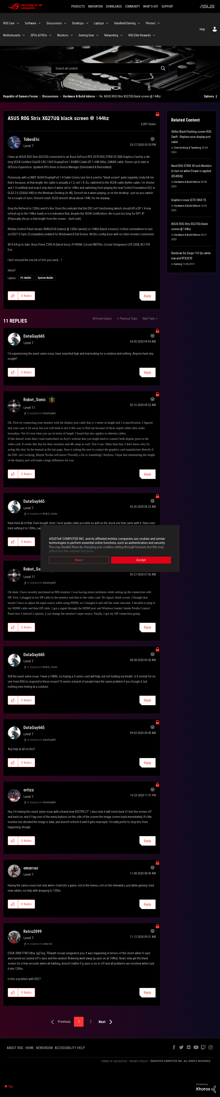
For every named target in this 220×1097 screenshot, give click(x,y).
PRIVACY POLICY (138, 1061)
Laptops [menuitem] (99, 23)
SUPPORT (167, 6)
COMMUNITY (132, 6)
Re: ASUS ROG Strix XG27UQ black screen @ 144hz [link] (130, 96)
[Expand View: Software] (39, 23)
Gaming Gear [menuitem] (86, 35)
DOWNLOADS (114, 6)
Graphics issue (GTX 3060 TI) (188, 200)
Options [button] (209, 96)
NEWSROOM (44, 1048)
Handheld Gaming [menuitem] (125, 23)
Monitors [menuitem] (62, 35)
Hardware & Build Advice (79, 96)
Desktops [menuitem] (78, 23)
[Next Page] (106, 1022)
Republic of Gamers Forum (20, 96)
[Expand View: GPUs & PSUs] (50, 35)
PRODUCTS (78, 6)
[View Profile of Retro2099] (32, 931)
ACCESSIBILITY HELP (70, 1048)
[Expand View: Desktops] (87, 23)
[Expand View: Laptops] (107, 23)
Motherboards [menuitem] (11, 35)
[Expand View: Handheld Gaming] (139, 23)
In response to (41, 413)
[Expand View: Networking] (121, 35)
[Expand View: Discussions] (65, 23)
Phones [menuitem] (150, 23)
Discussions (50, 96)
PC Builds (25, 277)
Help (202, 29)
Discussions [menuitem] (54, 23)
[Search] (110, 68)
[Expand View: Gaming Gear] (97, 35)
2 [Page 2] (91, 1022)
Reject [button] (79, 560)
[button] (13, 295)
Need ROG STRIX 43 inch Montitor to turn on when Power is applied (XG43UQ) (191, 171)
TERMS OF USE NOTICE (114, 1061)
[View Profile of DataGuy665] (34, 336)
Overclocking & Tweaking (187, 147)
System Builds (45, 277)
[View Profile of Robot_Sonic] (34, 399)
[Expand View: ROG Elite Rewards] (154, 35)
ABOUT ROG (15, 1048)
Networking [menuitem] (111, 35)
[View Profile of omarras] (30, 868)
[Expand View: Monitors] (71, 35)
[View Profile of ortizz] (28, 789)
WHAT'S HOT (150, 6)
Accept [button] (141, 560)
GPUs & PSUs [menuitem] (39, 35)
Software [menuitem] (30, 23)
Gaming (178, 264)
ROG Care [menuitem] (9, 23)
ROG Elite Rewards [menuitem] (139, 35)
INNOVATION (95, 6)
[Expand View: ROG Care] (18, 23)
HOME (29, 1048)
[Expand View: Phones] (158, 23)
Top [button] (10, 1086)
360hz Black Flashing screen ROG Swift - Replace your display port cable (191, 137)
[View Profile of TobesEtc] (31, 139)
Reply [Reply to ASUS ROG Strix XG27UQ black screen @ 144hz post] (147, 296)
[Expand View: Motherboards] (23, 35)
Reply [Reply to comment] (147, 373)
